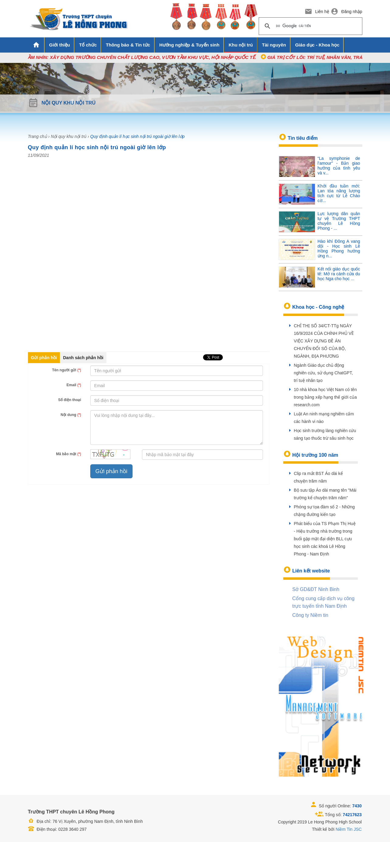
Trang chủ (37, 136)
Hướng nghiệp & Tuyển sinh (189, 44)
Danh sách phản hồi (83, 357)
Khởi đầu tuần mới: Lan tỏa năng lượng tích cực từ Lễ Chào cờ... (339, 193)
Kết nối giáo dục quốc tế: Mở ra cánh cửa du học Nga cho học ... (339, 273)
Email (74, 385)
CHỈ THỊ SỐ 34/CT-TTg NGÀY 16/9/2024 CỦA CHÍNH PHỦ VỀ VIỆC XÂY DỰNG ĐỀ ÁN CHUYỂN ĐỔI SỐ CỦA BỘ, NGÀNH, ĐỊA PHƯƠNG (324, 341)
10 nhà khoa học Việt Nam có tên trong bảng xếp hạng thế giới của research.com (325, 397)
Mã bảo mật (68, 454)
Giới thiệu (59, 44)
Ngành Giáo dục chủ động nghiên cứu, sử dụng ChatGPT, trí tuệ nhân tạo (323, 373)
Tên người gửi (66, 370)
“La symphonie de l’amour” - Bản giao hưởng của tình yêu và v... (339, 165)
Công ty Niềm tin (310, 615)
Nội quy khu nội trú (68, 136)
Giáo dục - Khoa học (317, 44)
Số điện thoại (69, 400)
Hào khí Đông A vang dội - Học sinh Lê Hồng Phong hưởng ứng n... (339, 248)
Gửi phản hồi (44, 357)
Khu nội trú (241, 44)
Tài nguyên (274, 44)
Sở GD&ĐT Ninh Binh (316, 589)
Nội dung (70, 415)
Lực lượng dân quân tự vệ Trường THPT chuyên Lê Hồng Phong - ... (339, 221)
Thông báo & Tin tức (128, 44)
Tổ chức (88, 44)
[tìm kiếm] (309, 26)
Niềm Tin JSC (349, 829)
